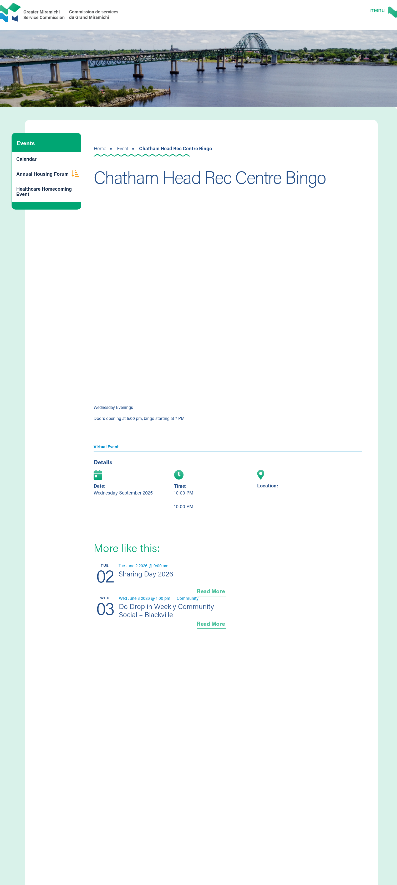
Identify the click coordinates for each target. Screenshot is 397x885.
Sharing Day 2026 (146, 573)
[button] (75, 174)
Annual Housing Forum (42, 174)
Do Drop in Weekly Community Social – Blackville (166, 610)
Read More (211, 591)
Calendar (26, 159)
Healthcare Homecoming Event (44, 191)
